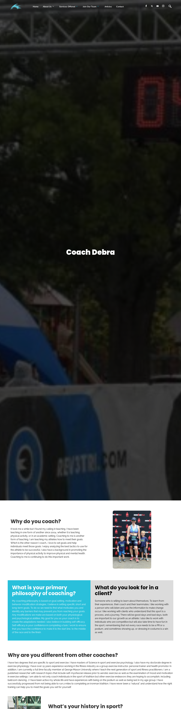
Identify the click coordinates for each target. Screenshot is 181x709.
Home (35, 6)
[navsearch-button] (170, 6)
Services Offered (68, 6)
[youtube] (157, 6)
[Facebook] (146, 6)
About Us (48, 6)
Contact (120, 6)
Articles (108, 6)
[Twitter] (152, 6)
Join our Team (91, 6)
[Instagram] (163, 6)
